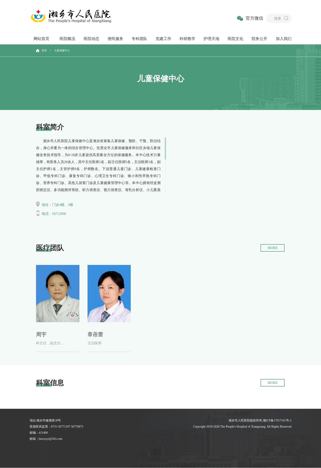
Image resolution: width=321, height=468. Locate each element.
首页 (44, 50)
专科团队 (139, 39)
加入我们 (284, 39)
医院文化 (235, 39)
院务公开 (259, 39)
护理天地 (211, 39)
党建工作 (163, 39)
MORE (273, 248)
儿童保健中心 (62, 50)
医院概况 (67, 39)
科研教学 (187, 39)
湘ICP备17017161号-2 (277, 420)
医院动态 (91, 39)
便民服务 (115, 39)
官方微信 (254, 18)
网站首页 (41, 39)
